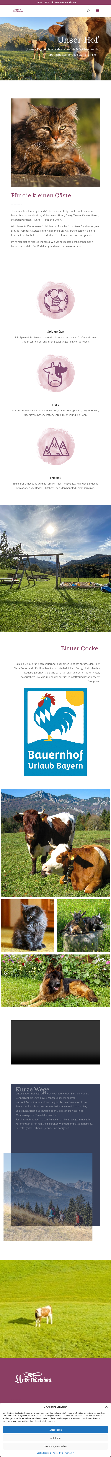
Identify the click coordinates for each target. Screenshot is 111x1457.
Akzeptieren (55, 1429)
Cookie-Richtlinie (44, 1453)
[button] (106, 1406)
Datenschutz (57, 1453)
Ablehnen (56, 1437)
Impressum (69, 1453)
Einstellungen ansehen (55, 1446)
